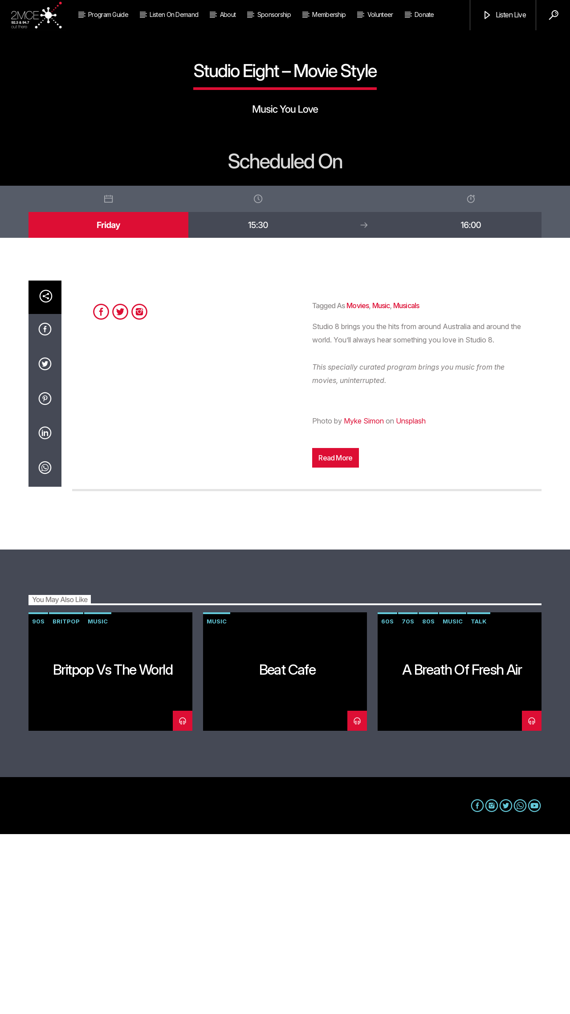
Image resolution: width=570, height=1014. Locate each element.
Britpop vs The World (112, 849)
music (381, 485)
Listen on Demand (174, 14)
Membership (329, 14)
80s (428, 801)
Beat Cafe (287, 849)
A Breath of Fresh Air (461, 849)
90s (38, 801)
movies (357, 485)
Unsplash (411, 600)
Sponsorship (274, 14)
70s (408, 801)
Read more (335, 637)
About (228, 14)
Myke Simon (364, 600)
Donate (424, 14)
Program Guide (108, 14)
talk (479, 801)
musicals (406, 485)
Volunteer (380, 14)
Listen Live (503, 15)
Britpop (66, 801)
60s (387, 801)
